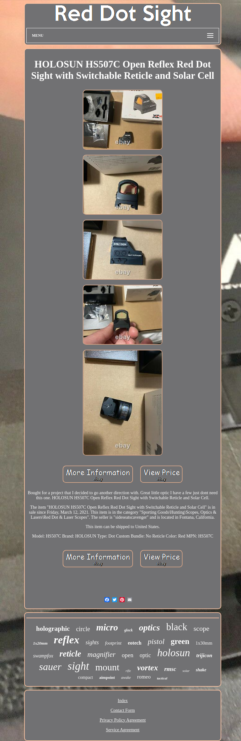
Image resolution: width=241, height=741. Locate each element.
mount (107, 667)
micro (107, 627)
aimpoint (107, 677)
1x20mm (40, 643)
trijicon (204, 655)
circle (83, 628)
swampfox (43, 655)
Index (123, 700)
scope (201, 628)
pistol (156, 641)
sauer (50, 666)
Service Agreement (123, 729)
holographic (53, 628)
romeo (144, 677)
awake (126, 677)
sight (78, 666)
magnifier (101, 654)
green (180, 641)
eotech (135, 643)
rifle (128, 671)
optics (149, 627)
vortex (147, 667)
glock (128, 630)
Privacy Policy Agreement (123, 720)
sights (92, 642)
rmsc (170, 669)
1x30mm (203, 643)
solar (186, 671)
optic (145, 655)
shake (201, 670)
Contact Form (122, 710)
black (176, 626)
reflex (66, 640)
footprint (113, 643)
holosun (173, 652)
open (127, 655)
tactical (162, 678)
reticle (70, 653)
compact (85, 677)
